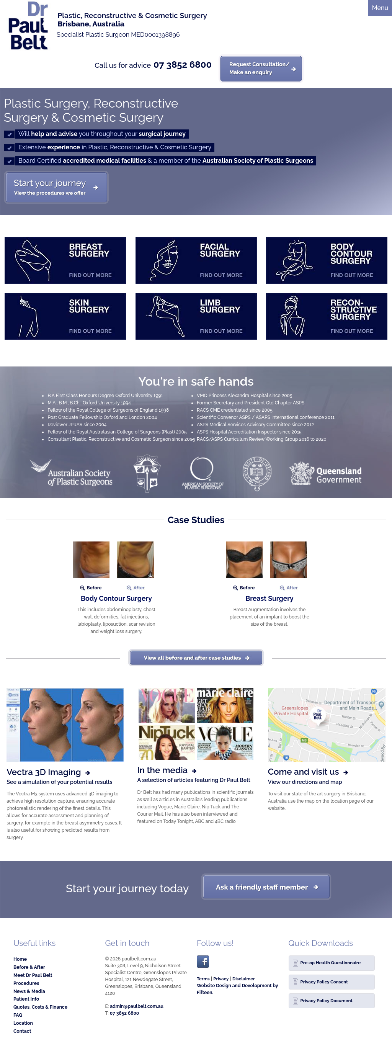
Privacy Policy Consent (324, 982)
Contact (22, 1031)
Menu (380, 7)
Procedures (26, 983)
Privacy (221, 978)
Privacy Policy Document (327, 1000)
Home (20, 959)
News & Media (29, 991)
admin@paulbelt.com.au (136, 1006)
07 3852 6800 (183, 64)
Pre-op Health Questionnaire (331, 962)
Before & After (29, 967)
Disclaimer (243, 978)
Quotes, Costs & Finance (40, 1007)
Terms (203, 978)
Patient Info (26, 999)
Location (23, 1023)
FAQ (18, 1015)
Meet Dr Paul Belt (32, 975)
